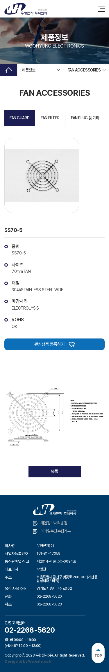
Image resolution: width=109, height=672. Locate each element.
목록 (54, 471)
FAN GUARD (19, 118)
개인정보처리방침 (50, 523)
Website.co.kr (40, 661)
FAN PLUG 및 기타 (85, 118)
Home (8, 70)
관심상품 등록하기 (54, 344)
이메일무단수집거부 (52, 531)
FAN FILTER (50, 118)
